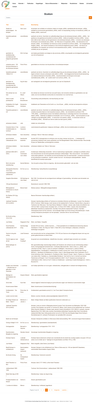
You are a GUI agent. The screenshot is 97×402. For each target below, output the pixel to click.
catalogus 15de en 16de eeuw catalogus (42, 134)
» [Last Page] (64, 390)
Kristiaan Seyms (10, 338)
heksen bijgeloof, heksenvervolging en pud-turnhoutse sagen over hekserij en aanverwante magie (58, 282)
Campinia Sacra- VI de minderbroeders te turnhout (12, 129)
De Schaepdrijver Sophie (24, 357)
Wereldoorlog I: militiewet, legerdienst (41, 385)
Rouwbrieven (73, 3)
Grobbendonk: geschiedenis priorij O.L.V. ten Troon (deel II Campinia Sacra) (52, 290)
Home (14, 3)
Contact (14, 6)
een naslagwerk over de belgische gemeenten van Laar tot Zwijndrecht (50, 81)
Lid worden (89, 3)
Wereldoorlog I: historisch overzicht (41, 355)
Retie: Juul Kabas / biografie (39, 222)
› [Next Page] (57, 390)
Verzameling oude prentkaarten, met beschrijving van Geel (47, 98)
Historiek (21, 3)
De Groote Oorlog (11, 355)
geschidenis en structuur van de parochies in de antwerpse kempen (50, 64)
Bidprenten (64, 3)
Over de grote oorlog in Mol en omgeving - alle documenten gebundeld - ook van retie (54, 163)
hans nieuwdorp (24, 134)
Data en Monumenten (51, 3)
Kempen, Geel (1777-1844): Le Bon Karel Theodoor (45, 362)
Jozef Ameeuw (24, 233)
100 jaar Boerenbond (12, 184)
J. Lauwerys (23, 265)
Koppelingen (39, 3)
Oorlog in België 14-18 (12, 322)
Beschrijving (34, 25)
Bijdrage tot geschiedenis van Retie (11, 277)
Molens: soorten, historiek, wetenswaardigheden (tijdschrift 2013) (49, 296)
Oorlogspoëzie (10, 326)
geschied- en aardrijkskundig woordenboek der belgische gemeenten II (12, 85)
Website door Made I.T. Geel (66, 401)
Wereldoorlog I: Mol (36, 216)
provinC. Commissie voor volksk (23, 153)
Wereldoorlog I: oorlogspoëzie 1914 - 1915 (43, 326)
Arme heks (9, 282)
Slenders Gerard (24, 332)
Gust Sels (23, 282)
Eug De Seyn (23, 81)
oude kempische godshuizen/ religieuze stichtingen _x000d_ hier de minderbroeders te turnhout (57, 127)
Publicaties (30, 3)
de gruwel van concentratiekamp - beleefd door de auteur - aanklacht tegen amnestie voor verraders (58, 239)
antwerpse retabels (11, 123)
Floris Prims (23, 64)
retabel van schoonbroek (38, 123)
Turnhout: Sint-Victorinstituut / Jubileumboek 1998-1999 (46, 368)
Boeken (82, 3)
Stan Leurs (23, 28)
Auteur (22, 25)
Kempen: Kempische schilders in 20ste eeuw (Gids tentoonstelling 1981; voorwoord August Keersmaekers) (60, 319)
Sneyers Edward (24, 275)
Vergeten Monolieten (12, 178)
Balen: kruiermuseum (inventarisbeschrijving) (43, 286)
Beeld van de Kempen (12, 319)
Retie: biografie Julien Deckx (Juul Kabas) (42, 343)
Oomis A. (23, 379)
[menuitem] (14, 3)
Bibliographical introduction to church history (12, 189)
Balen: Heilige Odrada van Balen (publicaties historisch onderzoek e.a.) (50, 300)
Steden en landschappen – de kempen (11, 30)
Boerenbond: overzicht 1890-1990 (40, 184)
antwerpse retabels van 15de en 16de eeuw (43, 146)
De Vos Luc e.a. (24, 169)
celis (21, 123)
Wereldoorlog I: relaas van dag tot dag (41, 374)
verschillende (24, 36)
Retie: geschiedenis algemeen (39, 275)
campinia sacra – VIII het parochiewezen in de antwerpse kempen (12, 66)
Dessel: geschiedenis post (38, 379)
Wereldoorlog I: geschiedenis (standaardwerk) (44, 322)
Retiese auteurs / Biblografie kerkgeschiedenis (44, 188)
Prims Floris (23, 362)
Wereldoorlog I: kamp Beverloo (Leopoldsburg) (44, 169)
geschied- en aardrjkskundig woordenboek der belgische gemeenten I (12, 56)
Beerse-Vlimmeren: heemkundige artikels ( (43, 195)
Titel (7, 25)
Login (57, 401)
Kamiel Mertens (24, 163)
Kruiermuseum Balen (12, 286)
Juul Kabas (9, 222)
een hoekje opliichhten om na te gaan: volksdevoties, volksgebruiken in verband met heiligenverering (59, 265)
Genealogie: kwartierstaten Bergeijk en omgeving (44, 332)
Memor (22, 385)
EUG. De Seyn (24, 53)
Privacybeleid (53, 401)
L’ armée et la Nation (11, 385)
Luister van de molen (12, 296)
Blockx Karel (23, 188)
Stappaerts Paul (24, 222)
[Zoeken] (47, 17)
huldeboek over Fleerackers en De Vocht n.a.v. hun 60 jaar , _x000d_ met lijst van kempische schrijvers (59, 104)
